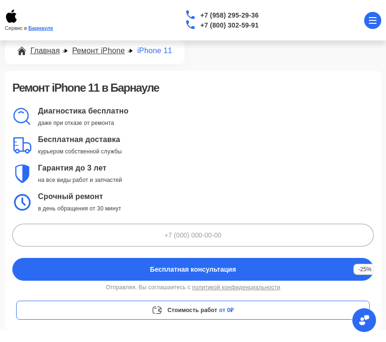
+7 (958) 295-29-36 (229, 15)
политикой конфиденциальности (236, 287)
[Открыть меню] (372, 20)
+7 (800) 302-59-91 (229, 25)
